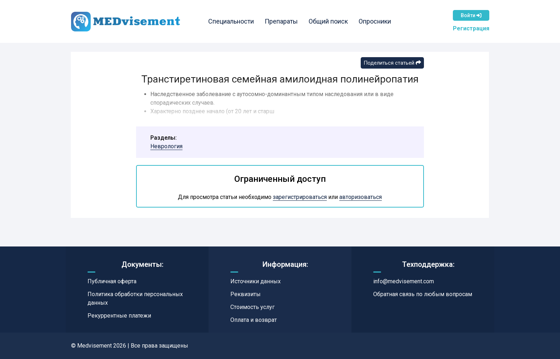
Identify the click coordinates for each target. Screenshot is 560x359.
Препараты (281, 21)
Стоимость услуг (252, 307)
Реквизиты (245, 294)
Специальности (231, 21)
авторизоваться (360, 197)
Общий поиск (328, 21)
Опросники (375, 21)
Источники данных (255, 281)
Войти (471, 15)
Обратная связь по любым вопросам (422, 294)
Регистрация (471, 28)
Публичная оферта (112, 281)
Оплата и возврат (253, 319)
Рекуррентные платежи (119, 315)
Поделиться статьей (392, 63)
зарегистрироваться (300, 197)
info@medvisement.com (403, 281)
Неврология (166, 146)
